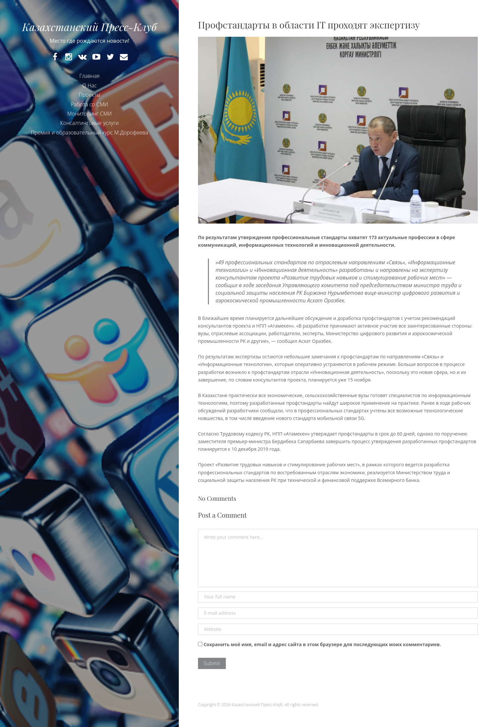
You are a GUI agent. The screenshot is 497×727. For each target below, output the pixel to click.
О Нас (89, 85)
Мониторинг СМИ (89, 113)
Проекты (89, 94)
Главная (89, 75)
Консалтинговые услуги (89, 123)
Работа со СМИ (89, 104)
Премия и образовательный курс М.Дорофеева (89, 132)
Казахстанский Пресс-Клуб (89, 27)
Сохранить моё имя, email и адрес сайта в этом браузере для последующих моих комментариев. (322, 644)
